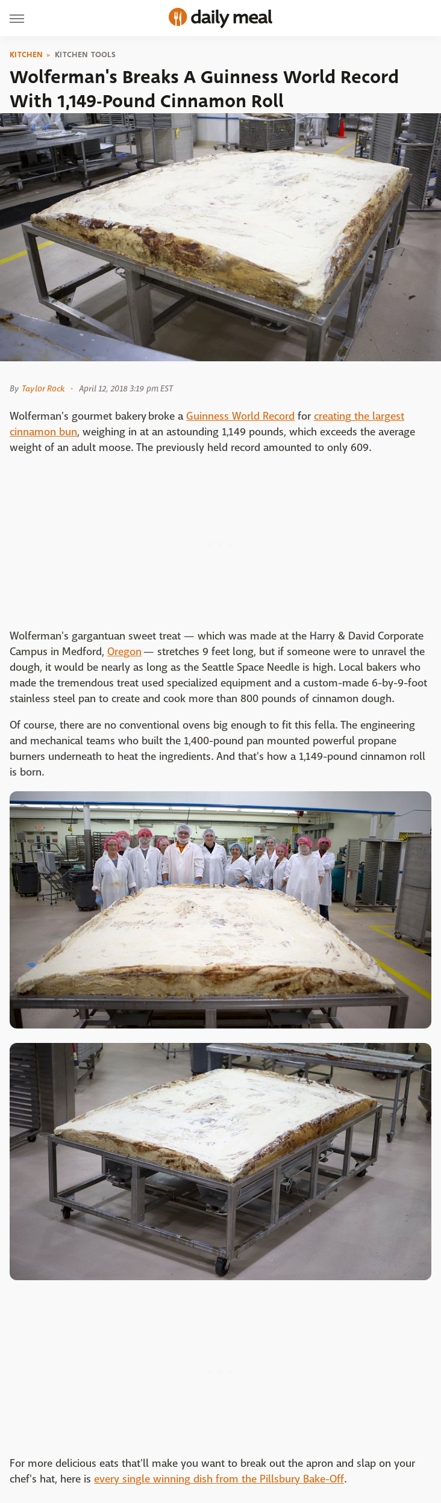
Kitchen (26, 55)
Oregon (124, 652)
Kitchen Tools (85, 55)
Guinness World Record (240, 416)
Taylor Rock (43, 388)
